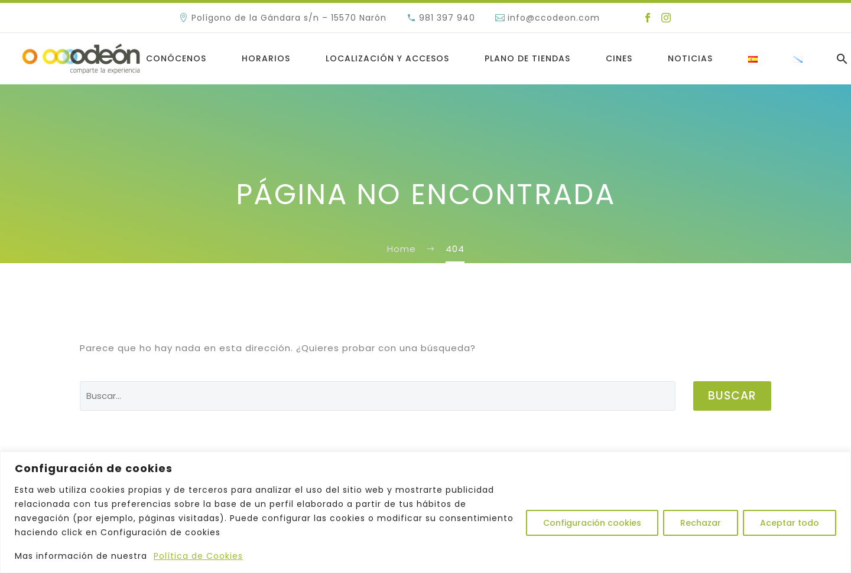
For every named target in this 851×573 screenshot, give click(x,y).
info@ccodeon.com (554, 18)
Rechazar (700, 523)
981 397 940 (447, 18)
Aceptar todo (789, 523)
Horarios (266, 58)
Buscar (732, 396)
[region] (425, 512)
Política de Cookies (198, 556)
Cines (619, 58)
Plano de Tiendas (527, 58)
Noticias (690, 58)
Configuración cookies (592, 523)
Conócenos (176, 58)
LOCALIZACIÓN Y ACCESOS (387, 58)
